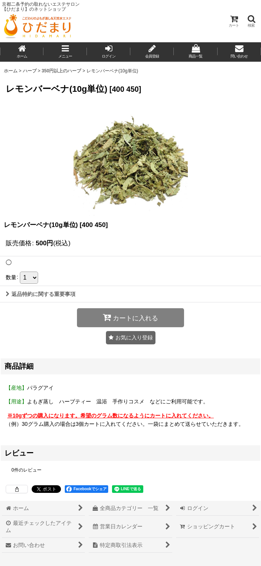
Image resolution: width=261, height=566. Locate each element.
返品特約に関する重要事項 (40, 294)
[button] (251, 21)
